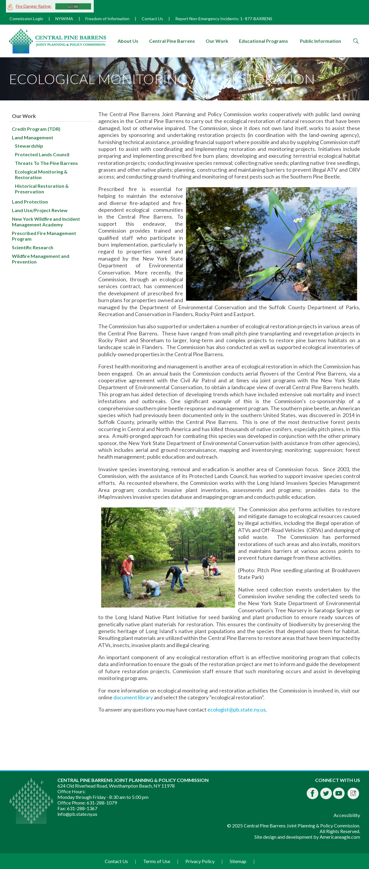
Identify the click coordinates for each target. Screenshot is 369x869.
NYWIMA (64, 18)
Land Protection (30, 201)
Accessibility (347, 815)
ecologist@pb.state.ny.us (236, 709)
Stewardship (29, 146)
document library (133, 697)
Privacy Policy (200, 861)
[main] (229, 430)
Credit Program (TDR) (36, 129)
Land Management (32, 137)
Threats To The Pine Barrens (46, 163)
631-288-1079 (102, 802)
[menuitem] (128, 41)
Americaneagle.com (340, 837)
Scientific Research (32, 247)
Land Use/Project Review (40, 210)
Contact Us (152, 18)
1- (242, 18)
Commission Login (26, 18)
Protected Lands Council (42, 154)
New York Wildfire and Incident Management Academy (46, 221)
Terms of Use (156, 861)
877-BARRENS (258, 18)
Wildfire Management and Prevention (40, 258)
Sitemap (238, 861)
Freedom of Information (107, 18)
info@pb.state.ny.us (77, 814)
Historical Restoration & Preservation (42, 188)
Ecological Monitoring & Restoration (41, 174)
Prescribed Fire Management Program (44, 236)
